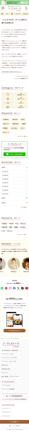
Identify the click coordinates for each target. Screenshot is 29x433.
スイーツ (6, 132)
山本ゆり (6, 119)
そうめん (15, 128)
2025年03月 (14, 186)
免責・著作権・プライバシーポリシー (11, 376)
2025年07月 (14, 171)
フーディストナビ (6, 416)
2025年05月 (14, 179)
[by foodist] (15, 395)
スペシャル (21, 102)
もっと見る (24, 207)
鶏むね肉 (16, 124)
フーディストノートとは (7, 354)
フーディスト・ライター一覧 (8, 361)
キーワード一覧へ (23, 136)
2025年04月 (14, 183)
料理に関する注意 (6, 369)
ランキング (17, 14)
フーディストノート (11, 41)
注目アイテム (21, 107)
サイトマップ (5, 372)
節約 (24, 124)
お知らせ (8, 107)
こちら (20, 72)
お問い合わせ (5, 365)
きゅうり (6, 124)
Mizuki (15, 119)
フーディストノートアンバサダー (9, 357)
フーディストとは (6, 385)
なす (23, 119)
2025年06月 (14, 175)
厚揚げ (6, 128)
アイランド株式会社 (16, 426)
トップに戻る (14, 422)
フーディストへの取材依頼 (8, 389)
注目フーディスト (21, 98)
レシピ (7, 14)
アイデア (8, 102)
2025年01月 (14, 194)
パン (23, 128)
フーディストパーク (6, 412)
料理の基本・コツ (21, 94)
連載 (12, 14)
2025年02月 (14, 190)
